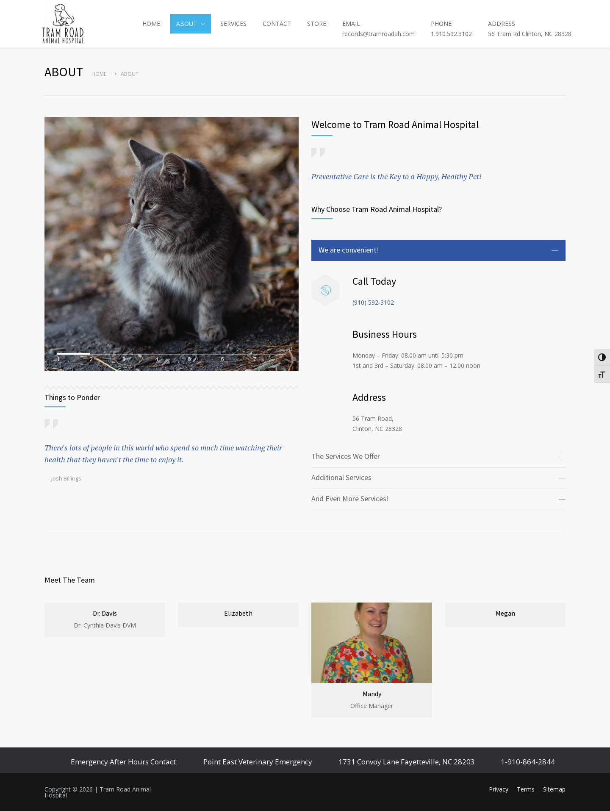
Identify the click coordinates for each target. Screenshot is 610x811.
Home (99, 74)
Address (369, 397)
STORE (316, 23)
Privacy (498, 789)
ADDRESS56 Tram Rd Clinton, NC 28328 (529, 28)
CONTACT (277, 23)
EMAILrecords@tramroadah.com (378, 28)
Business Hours (384, 334)
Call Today (374, 281)
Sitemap (554, 789)
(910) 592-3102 (373, 302)
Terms (526, 789)
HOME (151, 23)
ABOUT (186, 23)
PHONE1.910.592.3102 (451, 28)
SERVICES (233, 23)
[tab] (438, 250)
